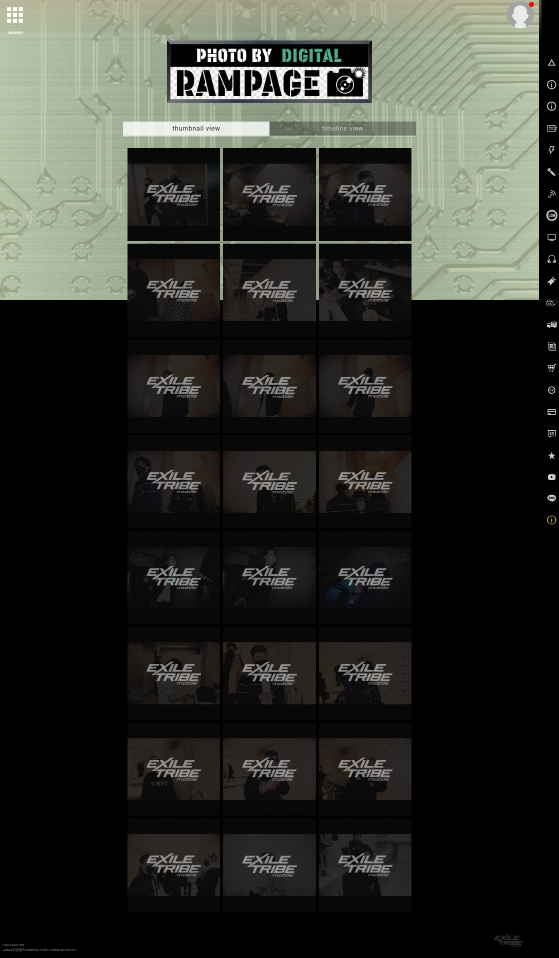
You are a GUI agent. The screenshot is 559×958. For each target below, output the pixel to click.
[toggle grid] (15, 16)
